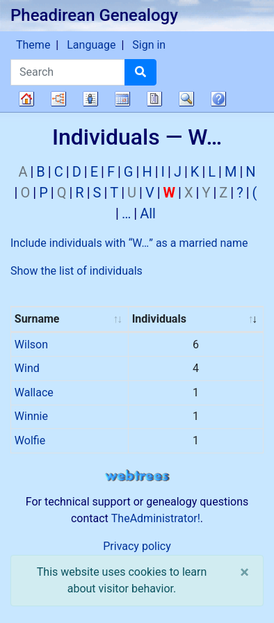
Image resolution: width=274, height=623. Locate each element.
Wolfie (30, 440)
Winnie (31, 416)
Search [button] (186, 99)
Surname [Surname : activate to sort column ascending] (37, 318)
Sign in (149, 44)
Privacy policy (137, 546)
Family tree (26, 99)
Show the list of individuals (76, 270)
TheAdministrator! (155, 518)
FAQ (218, 99)
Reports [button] (154, 99)
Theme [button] (33, 44)
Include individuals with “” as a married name (129, 243)
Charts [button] (58, 99)
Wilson (31, 344)
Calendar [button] (122, 99)
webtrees (137, 476)
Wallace (34, 392)
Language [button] (91, 44)
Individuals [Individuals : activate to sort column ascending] (159, 318)
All (148, 213)
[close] (244, 572)
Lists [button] (90, 99)
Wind (27, 368)
